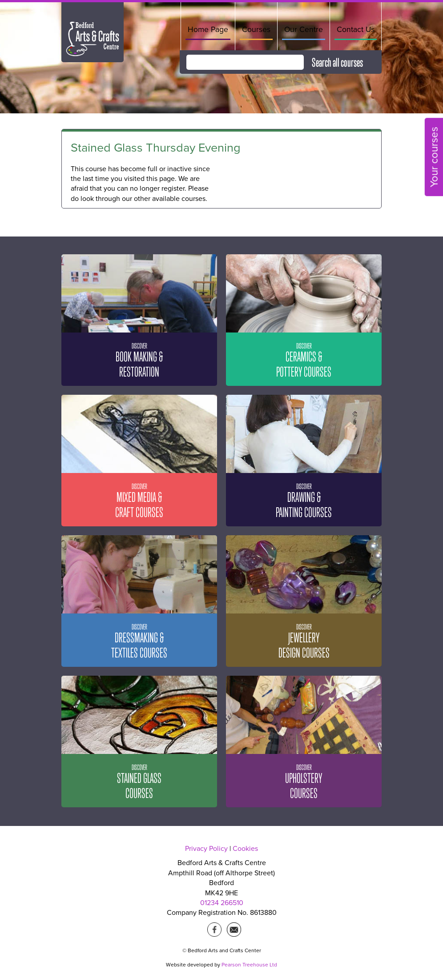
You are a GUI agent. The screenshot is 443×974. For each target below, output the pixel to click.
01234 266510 (221, 903)
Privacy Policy (206, 848)
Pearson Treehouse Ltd (249, 965)
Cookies (245, 848)
